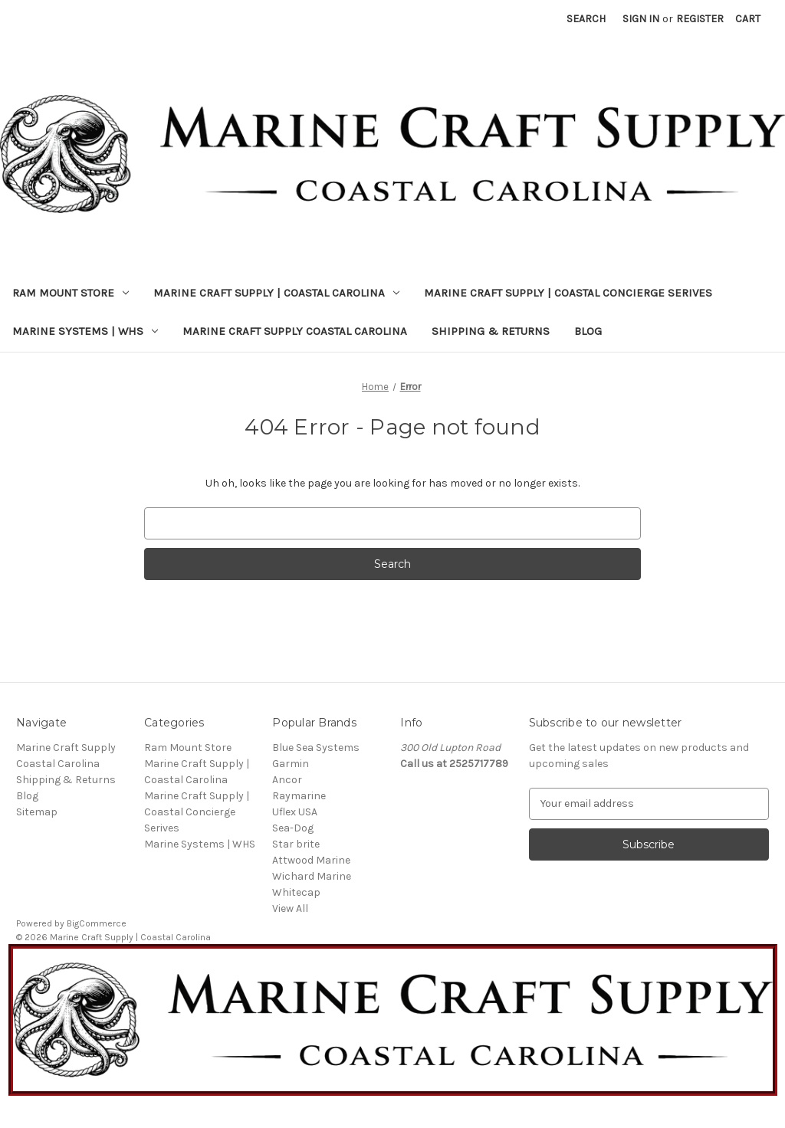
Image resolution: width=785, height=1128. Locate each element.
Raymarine (299, 795)
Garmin (290, 763)
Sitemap (36, 811)
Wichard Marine (311, 876)
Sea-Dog (293, 828)
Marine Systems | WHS (85, 331)
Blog (588, 331)
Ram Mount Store (70, 293)
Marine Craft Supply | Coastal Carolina (276, 293)
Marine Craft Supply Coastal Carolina (294, 331)
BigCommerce (96, 923)
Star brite (296, 844)
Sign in (640, 18)
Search (586, 18)
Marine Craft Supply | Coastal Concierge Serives (568, 293)
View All (290, 908)
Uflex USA (294, 811)
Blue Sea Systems (316, 747)
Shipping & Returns (491, 331)
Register (700, 18)
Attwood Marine (311, 860)
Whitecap (296, 892)
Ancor (287, 779)
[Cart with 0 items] (748, 19)
